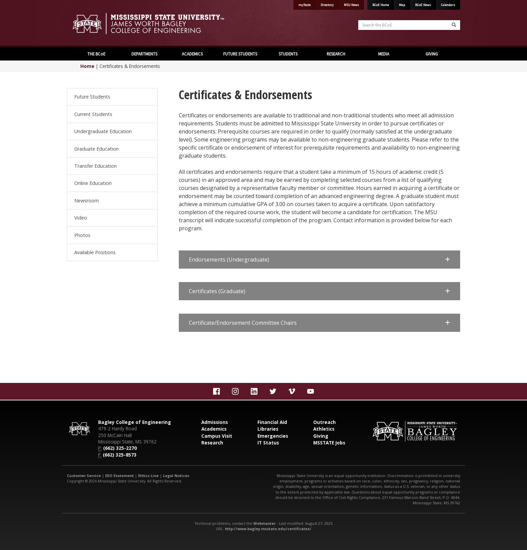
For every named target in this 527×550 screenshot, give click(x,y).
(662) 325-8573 (119, 454)
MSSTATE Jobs (329, 442)
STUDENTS (287, 53)
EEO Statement (119, 475)
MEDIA (383, 53)
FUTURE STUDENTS (239, 53)
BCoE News (423, 5)
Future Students (92, 96)
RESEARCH (335, 53)
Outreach (324, 422)
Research (212, 442)
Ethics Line (148, 475)
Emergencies (272, 436)
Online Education (93, 183)
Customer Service (84, 475)
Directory (327, 5)
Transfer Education (95, 166)
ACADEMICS (192, 53)
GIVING (431, 53)
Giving (320, 436)
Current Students (93, 114)
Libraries (267, 429)
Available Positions (95, 252)
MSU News (351, 5)
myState (304, 5)
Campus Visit (216, 436)
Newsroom (86, 200)
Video (80, 217)
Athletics (323, 429)
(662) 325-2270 (120, 448)
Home (87, 66)
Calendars (448, 5)
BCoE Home (380, 5)
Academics (214, 429)
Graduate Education (96, 149)
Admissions (214, 422)
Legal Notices (176, 475)
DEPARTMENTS (143, 53)
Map (402, 5)
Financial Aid (272, 422)
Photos (82, 235)
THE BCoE (95, 53)
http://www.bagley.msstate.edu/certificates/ (268, 528)
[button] (319, 259)
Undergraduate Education (103, 131)
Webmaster (264, 523)
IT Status (268, 442)
